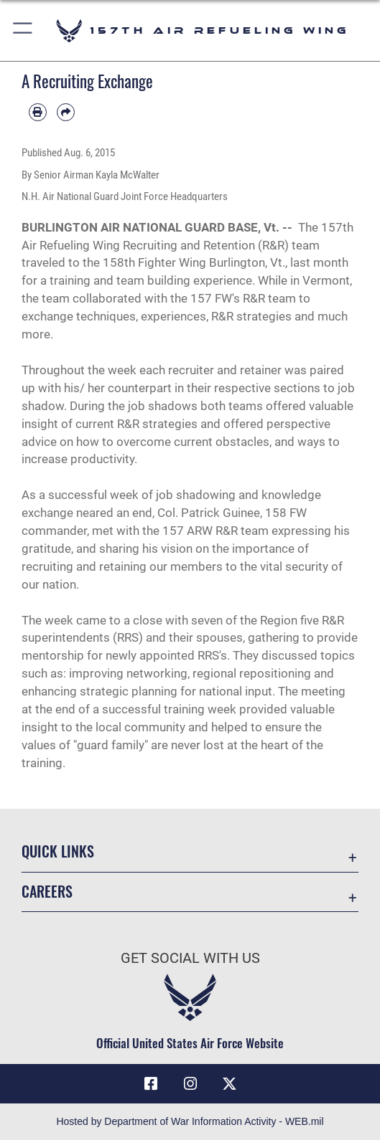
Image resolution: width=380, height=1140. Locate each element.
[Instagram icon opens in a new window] (190, 1084)
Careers (47, 891)
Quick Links (58, 851)
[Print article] (38, 112)
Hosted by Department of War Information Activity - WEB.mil (189, 1121)
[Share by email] (66, 112)
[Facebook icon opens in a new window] (151, 1084)
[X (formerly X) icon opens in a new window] (229, 1084)
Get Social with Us (190, 958)
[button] (23, 30)
